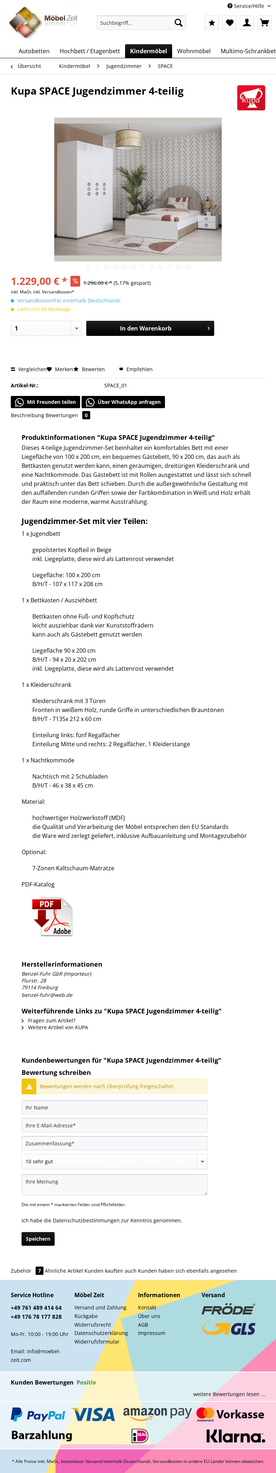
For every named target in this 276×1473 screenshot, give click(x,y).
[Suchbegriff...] (142, 22)
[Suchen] (178, 22)
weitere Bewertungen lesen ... (229, 1394)
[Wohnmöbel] (194, 51)
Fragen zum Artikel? (48, 1020)
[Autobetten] (34, 51)
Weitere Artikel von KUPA (55, 1027)
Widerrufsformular (97, 1341)
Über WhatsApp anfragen (123, 402)
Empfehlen (136, 369)
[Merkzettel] (229, 22)
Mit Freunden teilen (45, 402)
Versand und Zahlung (100, 1307)
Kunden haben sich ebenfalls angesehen (187, 1270)
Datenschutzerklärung (101, 1333)
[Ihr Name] (115, 1107)
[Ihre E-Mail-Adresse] (115, 1125)
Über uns (149, 1316)
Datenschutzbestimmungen (86, 1220)
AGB (143, 1324)
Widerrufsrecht (92, 1324)
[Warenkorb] (264, 22)
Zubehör (28, 1270)
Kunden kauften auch (110, 1270)
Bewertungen (68, 415)
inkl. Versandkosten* (53, 292)
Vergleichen (29, 369)
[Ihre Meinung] (115, 1184)
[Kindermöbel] (148, 51)
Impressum (151, 1333)
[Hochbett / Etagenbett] (90, 51)
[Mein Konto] (247, 22)
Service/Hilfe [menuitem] (246, 6)
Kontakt (147, 1307)
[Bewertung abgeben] (115, 1161)
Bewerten (89, 369)
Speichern (38, 1238)
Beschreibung (27, 415)
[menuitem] (142, 26)
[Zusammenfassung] (115, 1143)
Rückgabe (86, 1316)
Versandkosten (168, 1461)
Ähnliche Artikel (64, 1270)
